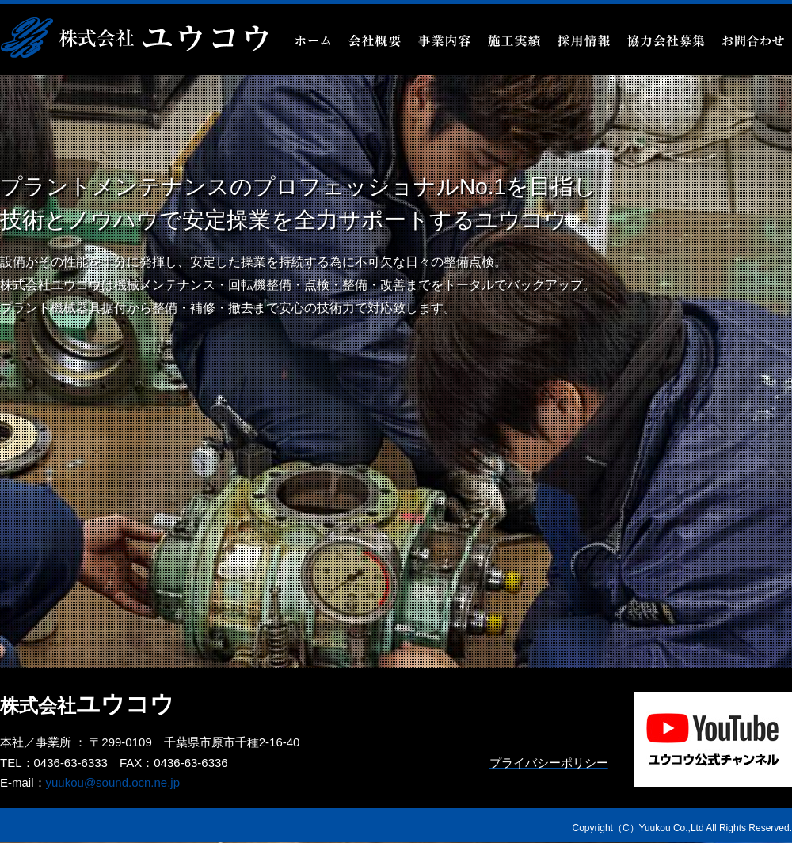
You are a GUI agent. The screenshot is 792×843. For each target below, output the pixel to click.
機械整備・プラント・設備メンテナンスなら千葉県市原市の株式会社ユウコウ (134, 37)
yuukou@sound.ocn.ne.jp (113, 782)
